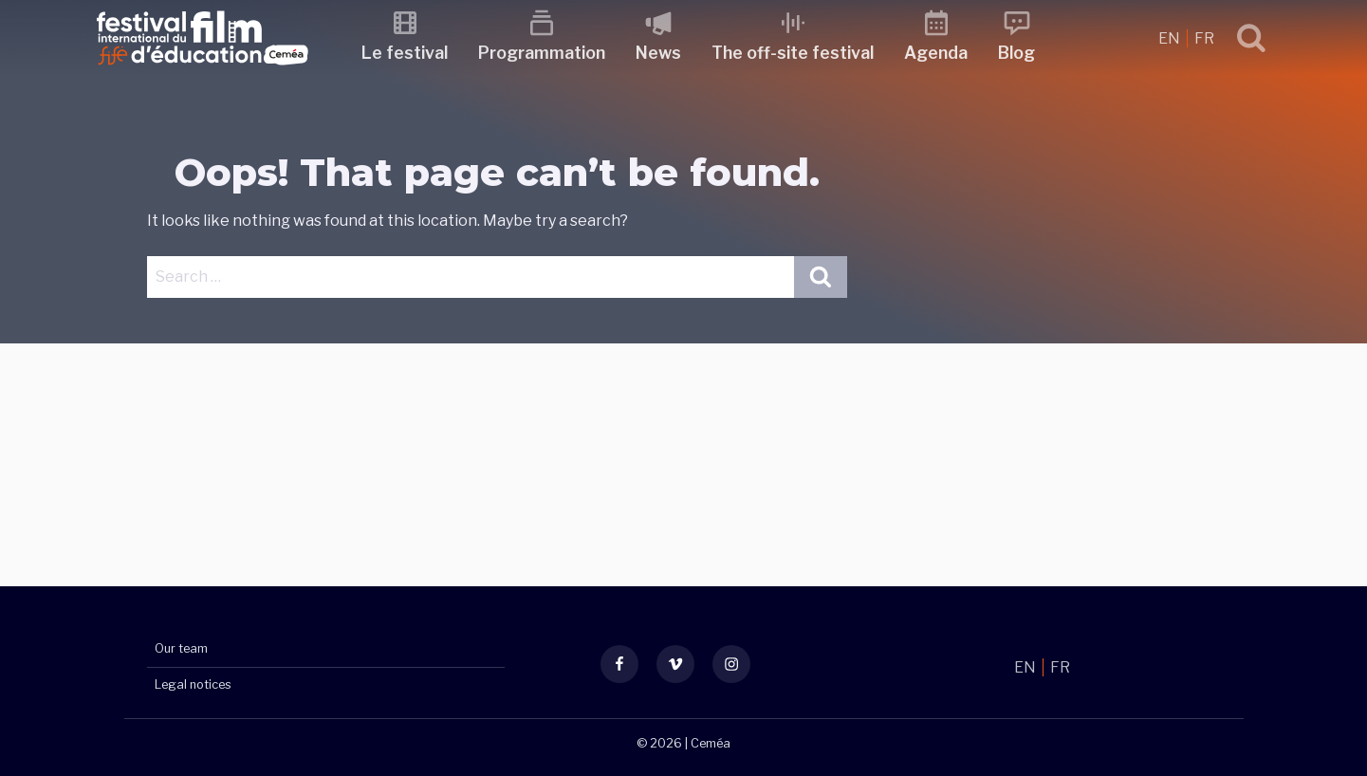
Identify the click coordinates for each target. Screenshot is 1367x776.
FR (1204, 38)
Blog (1017, 53)
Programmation (542, 53)
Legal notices (193, 684)
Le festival (405, 53)
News (659, 53)
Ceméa (710, 743)
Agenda (937, 53)
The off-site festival (793, 53)
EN (1170, 38)
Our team (181, 649)
